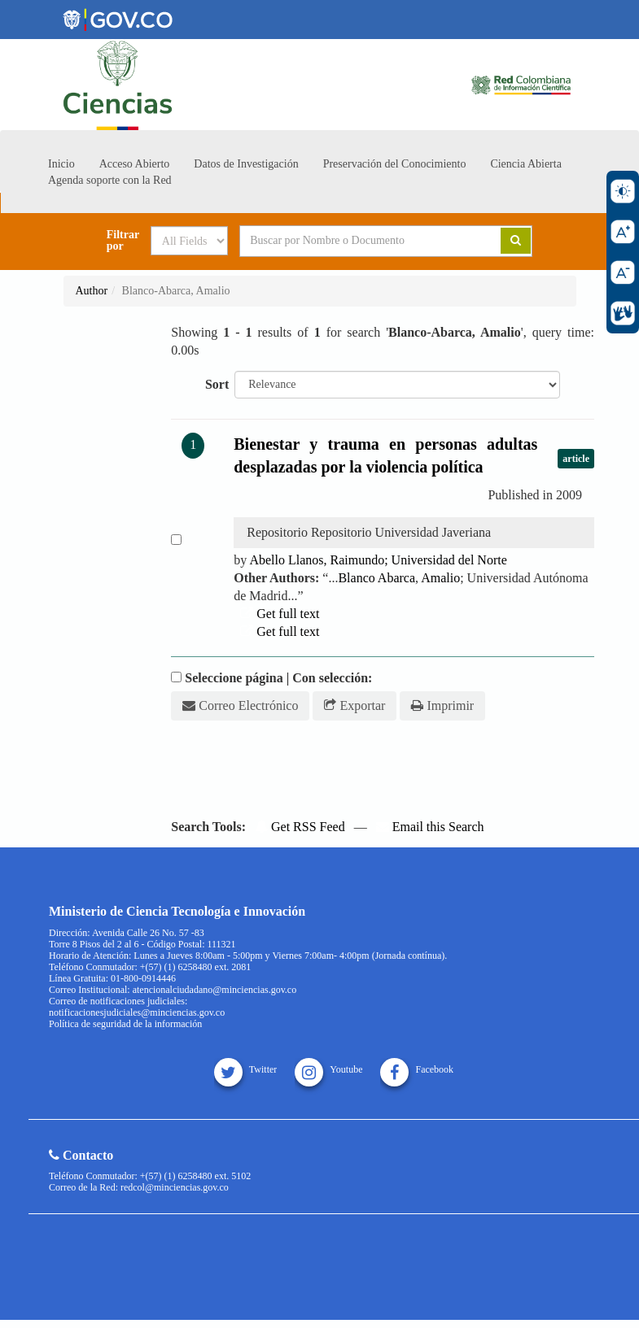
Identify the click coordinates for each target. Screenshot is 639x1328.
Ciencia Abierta (525, 164)
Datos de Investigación (246, 164)
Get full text (279, 613)
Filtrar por (123, 240)
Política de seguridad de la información (125, 1024)
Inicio (61, 164)
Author (92, 291)
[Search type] (189, 240)
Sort (217, 384)
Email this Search (430, 827)
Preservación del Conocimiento (394, 164)
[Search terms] (358, 241)
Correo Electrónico (240, 705)
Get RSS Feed (300, 827)
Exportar (354, 705)
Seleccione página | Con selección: (278, 678)
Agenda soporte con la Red (110, 180)
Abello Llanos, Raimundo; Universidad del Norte (377, 560)
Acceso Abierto (134, 164)
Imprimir (442, 705)
